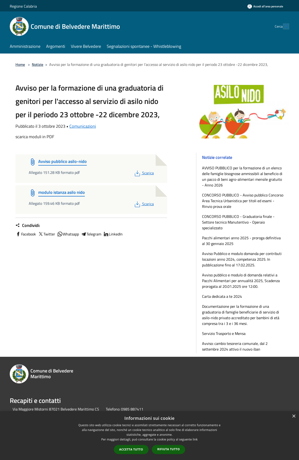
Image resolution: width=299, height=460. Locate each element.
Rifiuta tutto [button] (168, 449)
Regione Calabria (23, 6)
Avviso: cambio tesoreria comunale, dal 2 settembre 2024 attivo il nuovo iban (235, 346)
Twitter (46, 234)
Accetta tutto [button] (131, 449)
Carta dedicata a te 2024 (222, 296)
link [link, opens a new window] (195, 439)
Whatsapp (68, 234)
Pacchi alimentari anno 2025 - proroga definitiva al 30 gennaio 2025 (241, 240)
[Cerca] (283, 26)
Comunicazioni (82, 126)
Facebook (25, 234)
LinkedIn (113, 234)
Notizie (37, 64)
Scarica (144, 173)
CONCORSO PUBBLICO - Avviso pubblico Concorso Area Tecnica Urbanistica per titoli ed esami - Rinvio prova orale (242, 200)
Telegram (91, 234)
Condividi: (27, 225)
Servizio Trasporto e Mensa (224, 333)
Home (20, 64)
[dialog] (149, 435)
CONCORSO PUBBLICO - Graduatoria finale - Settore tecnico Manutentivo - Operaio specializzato (238, 222)
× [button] (293, 416)
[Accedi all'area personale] (265, 6)
